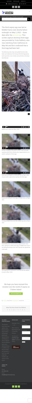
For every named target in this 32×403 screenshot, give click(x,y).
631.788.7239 (5, 371)
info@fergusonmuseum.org (8, 374)
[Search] (28, 19)
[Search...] (14, 19)
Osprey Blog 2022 (15, 300)
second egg (17, 35)
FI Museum (4, 300)
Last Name (24, 330)
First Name (24, 324)
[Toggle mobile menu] (29, 11)
